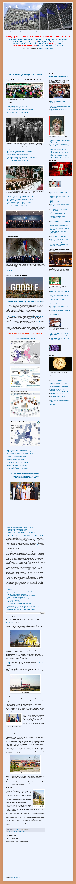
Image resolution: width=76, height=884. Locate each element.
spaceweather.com (48, 48)
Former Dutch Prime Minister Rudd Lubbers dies (16, 200)
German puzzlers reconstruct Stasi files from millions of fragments (20, 109)
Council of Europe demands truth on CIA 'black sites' (17, 160)
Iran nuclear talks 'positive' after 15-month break (59, 309)
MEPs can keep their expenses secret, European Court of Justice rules (21, 451)
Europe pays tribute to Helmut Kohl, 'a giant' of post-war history (19, 202)
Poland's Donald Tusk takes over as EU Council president (18, 461)
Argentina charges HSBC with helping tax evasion (60, 237)
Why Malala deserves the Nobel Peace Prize (59, 383)
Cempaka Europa (18, 7)
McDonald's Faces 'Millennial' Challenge (15, 601)
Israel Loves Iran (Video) (55, 314)
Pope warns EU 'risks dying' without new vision (16, 456)
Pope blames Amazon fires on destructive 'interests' (17, 529)
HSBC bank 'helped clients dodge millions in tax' (16, 594)
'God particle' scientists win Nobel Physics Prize (59, 391)
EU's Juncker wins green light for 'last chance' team (17, 465)
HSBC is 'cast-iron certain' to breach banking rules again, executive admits (59, 219)
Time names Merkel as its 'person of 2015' (58, 144)
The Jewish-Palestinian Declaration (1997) (58, 299)
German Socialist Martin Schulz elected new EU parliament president (20, 470)
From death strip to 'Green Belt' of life (14, 110)
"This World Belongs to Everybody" (25, 42)
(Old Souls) (40, 45)
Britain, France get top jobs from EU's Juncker (16, 467)
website (41, 48)
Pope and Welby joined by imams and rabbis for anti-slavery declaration (25, 479)
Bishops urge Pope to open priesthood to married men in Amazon (20, 527)
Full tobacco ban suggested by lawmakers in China (17, 604)
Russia (23, 831)
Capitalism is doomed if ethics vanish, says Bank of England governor (21, 607)
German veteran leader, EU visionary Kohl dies (16, 203)
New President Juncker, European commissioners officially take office (20, 464)
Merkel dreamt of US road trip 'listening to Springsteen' (18, 107)
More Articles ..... (10, 270)
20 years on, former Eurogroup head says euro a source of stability (20, 196)
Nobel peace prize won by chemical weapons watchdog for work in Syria (59, 390)
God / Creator (29, 537)
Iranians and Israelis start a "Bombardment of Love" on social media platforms (59, 312)
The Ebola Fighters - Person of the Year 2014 (59, 152)
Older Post (42, 875)
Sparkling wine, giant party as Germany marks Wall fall (18, 106)
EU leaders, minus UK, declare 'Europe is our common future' (19, 454)
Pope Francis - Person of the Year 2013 (58, 154)
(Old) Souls (38, 321)
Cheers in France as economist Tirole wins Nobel (60, 382)
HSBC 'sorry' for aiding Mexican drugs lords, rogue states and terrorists (59, 245)
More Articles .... (10, 149)
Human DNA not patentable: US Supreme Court (59, 393)
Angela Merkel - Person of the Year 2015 (58, 151)
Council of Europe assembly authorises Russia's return (18, 154)
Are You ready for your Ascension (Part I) (25, 45)
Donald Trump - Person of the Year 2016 (58, 149)
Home (6, 31)
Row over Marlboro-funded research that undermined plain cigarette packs (22, 591)
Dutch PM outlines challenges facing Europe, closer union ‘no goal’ (20, 199)
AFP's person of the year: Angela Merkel (58, 142)
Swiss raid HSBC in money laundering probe (59, 225)
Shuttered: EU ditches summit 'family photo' (15, 459)
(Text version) (36, 545)
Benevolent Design (39, 316)
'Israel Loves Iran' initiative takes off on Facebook (60, 310)
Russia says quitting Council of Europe (14, 152)
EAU (10, 831)
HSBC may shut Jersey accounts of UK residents (60, 221)
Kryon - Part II (33, 31)
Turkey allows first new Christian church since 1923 (25, 477)
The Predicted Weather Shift (39, 44)
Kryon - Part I (23, 31)
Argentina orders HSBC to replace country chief (59, 212)
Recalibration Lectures (21, 537)
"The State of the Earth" (20, 44)
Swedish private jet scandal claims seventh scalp (16, 592)
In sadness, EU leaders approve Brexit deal (15, 197)
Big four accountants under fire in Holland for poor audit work (19, 598)
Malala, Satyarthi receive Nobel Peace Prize (59, 380)
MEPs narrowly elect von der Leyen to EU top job (17, 450)
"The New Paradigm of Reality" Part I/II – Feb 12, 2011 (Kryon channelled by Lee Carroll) (25, 326)
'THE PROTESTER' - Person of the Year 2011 (59, 157)
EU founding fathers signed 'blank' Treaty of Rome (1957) (18, 457)
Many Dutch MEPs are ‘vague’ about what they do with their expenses (21, 453)
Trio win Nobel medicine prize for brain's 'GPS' (59, 385)
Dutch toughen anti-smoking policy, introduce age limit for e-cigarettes (21, 595)
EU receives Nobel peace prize (56, 394)
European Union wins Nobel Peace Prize (58, 396)
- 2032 (56, 44)
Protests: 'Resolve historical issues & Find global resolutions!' (38, 39)
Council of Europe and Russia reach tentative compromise (18, 155)
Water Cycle (32, 317)
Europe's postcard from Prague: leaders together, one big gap (19, 271)
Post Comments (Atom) (16, 877)
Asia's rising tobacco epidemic (13, 600)
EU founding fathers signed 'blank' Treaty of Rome (17, 205)
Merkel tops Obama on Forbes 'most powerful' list (60, 145)
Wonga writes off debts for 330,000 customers (16, 597)
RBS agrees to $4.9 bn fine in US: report (58, 195)
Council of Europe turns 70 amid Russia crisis (16, 158)
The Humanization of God (12, 316)
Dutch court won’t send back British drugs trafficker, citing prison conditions (22, 157)
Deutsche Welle (9, 622)
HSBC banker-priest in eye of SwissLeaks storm (59, 227)
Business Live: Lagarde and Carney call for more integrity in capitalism (21, 609)
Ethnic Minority (14, 831)
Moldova (20, 831)
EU (17, 831)
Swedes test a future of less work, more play (25, 338)
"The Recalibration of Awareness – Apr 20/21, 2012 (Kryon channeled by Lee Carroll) (25, 535)
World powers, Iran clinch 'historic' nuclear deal (59, 291)
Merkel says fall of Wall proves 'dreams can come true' (18, 112)
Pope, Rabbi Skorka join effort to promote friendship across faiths (25, 473)
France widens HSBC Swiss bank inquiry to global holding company (59, 217)
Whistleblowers (14, 31)
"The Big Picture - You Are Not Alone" (50, 42)
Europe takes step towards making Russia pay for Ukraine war (19, 151)
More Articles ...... (10, 104)
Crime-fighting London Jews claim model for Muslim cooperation (25, 476)
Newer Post (8, 875)
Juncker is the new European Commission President (17, 468)
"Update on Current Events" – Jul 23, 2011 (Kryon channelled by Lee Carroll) (23, 315)
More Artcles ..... (10, 589)
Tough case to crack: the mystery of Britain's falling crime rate (19, 603)
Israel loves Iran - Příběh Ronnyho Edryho (58, 298)
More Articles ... (10, 526)
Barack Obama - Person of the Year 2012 (58, 155)
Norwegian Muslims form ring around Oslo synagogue (25, 474)
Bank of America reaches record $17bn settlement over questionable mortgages (23, 606)
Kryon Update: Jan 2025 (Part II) (54, 45)
